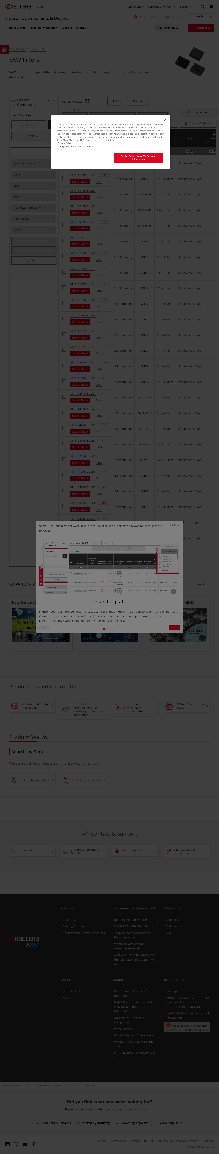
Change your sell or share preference (76, 146)
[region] (110, 141)
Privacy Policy (64, 143)
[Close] (165, 120)
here (85, 133)
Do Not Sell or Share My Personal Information (138, 157)
